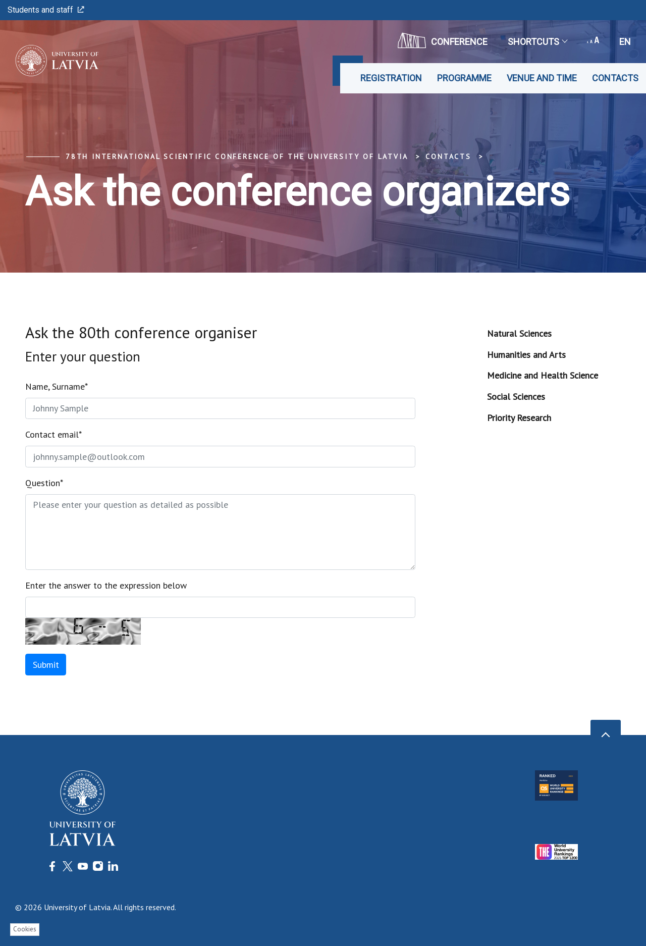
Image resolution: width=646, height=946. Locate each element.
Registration (391, 78)
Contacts (615, 78)
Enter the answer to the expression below (106, 585)
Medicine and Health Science (542, 375)
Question (44, 483)
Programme (464, 78)
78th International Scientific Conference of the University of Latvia (237, 156)
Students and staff (46, 10)
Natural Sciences (519, 333)
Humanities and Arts (526, 354)
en (625, 41)
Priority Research (519, 418)
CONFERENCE (443, 40)
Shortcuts (537, 41)
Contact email (53, 434)
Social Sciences (516, 396)
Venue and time (542, 78)
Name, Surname (56, 386)
